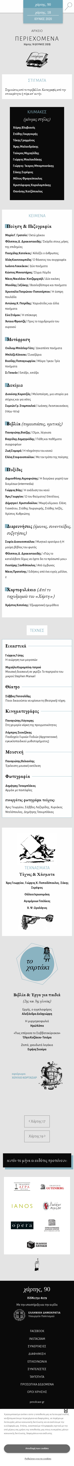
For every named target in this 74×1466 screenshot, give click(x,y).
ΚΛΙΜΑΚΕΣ (37, 112)
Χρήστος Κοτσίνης (32, 605)
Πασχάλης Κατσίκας (32, 253)
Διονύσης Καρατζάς (36, 397)
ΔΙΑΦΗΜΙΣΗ (37, 1353)
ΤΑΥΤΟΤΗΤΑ (37, 1376)
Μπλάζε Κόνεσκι (23, 354)
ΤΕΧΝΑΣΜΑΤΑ (37, 868)
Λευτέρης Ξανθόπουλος (30, 565)
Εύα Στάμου (21, 315)
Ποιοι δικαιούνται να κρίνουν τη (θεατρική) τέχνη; (37, 698)
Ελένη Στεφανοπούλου (36, 457)
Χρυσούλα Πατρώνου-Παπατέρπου (34, 294)
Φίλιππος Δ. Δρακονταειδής (36, 244)
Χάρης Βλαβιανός (24, 127)
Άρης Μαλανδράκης (25, 146)
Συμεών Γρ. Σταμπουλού (36, 408)
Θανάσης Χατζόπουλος (28, 191)
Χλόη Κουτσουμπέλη (35, 259)
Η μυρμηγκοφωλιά (37, 1023)
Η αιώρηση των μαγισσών (37, 657)
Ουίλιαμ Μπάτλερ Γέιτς (33, 348)
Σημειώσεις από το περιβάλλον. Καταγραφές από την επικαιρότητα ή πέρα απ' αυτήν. (35, 92)
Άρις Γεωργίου (32, 496)
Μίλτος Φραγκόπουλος (27, 178)
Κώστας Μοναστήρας (28, 272)
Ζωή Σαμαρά (28, 450)
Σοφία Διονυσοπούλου (34, 544)
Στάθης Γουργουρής (25, 134)
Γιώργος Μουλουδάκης (27, 159)
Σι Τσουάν (22, 372)
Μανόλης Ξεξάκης (36, 285)
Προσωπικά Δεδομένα (37, 1384)
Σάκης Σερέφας (23, 172)
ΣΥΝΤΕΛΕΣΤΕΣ (37, 1369)
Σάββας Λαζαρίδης (37, 807)
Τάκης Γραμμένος (24, 140)
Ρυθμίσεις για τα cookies (38, 1458)
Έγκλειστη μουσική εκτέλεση (37, 763)
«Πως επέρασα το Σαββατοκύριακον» (37, 1035)
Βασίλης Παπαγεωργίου (32, 363)
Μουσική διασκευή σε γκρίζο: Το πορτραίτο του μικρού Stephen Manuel (37, 671)
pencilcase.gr (37, 1401)
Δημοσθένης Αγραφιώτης (36, 481)
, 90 (37, 1289)
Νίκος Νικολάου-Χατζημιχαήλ (32, 278)
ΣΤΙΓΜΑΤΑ (37, 80)
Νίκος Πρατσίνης (36, 574)
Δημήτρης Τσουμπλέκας (39, 812)
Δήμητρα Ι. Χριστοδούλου (35, 508)
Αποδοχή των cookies (37, 1448)
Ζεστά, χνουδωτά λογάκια (37, 1047)
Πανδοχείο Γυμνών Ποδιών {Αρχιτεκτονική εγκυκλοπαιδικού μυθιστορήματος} (37, 736)
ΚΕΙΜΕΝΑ (37, 216)
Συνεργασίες (37, 1346)
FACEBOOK (37, 1331)
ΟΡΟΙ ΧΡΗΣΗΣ (37, 1391)
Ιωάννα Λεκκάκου (26, 266)
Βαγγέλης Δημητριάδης (33, 441)
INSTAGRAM (37, 1338)
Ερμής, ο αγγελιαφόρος (37, 1011)
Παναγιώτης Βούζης (28, 432)
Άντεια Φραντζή (32, 324)
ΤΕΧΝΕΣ (37, 630)
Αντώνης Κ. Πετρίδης (32, 306)
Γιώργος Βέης (27, 490)
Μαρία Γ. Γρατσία (25, 235)
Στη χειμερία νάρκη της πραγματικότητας (37, 722)
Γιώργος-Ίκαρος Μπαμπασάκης (33, 165)
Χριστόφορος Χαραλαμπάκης (32, 185)
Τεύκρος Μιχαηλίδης (26, 153)
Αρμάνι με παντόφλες (37, 788)
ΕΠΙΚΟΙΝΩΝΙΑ (37, 1361)
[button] (66, 1411)
